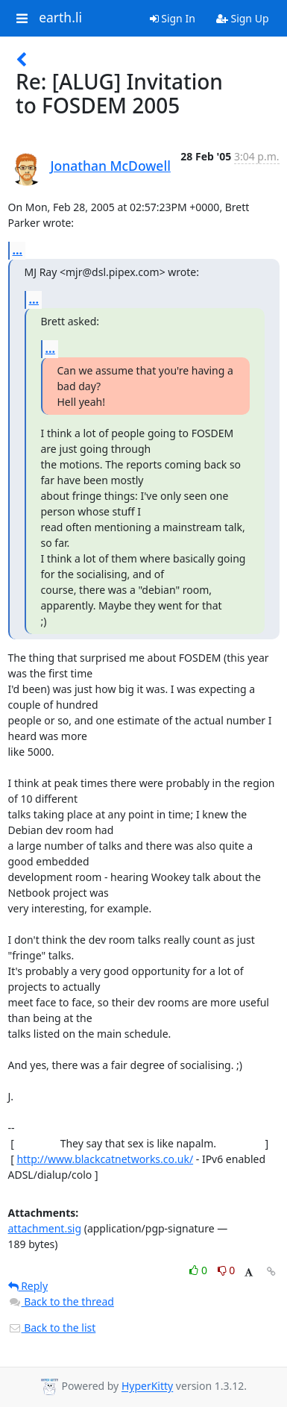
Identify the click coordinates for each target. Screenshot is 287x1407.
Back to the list (52, 1327)
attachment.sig (45, 1228)
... (18, 250)
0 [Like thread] (199, 1270)
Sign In (172, 18)
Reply (28, 1286)
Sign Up (242, 18)
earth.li (60, 18)
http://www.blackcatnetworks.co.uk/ (104, 1159)
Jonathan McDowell (111, 166)
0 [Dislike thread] (227, 1270)
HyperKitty (147, 1386)
